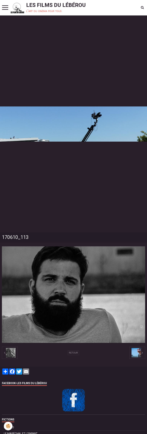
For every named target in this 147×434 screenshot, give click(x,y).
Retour (73, 352)
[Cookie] (8, 426)
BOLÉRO (9, 427)
